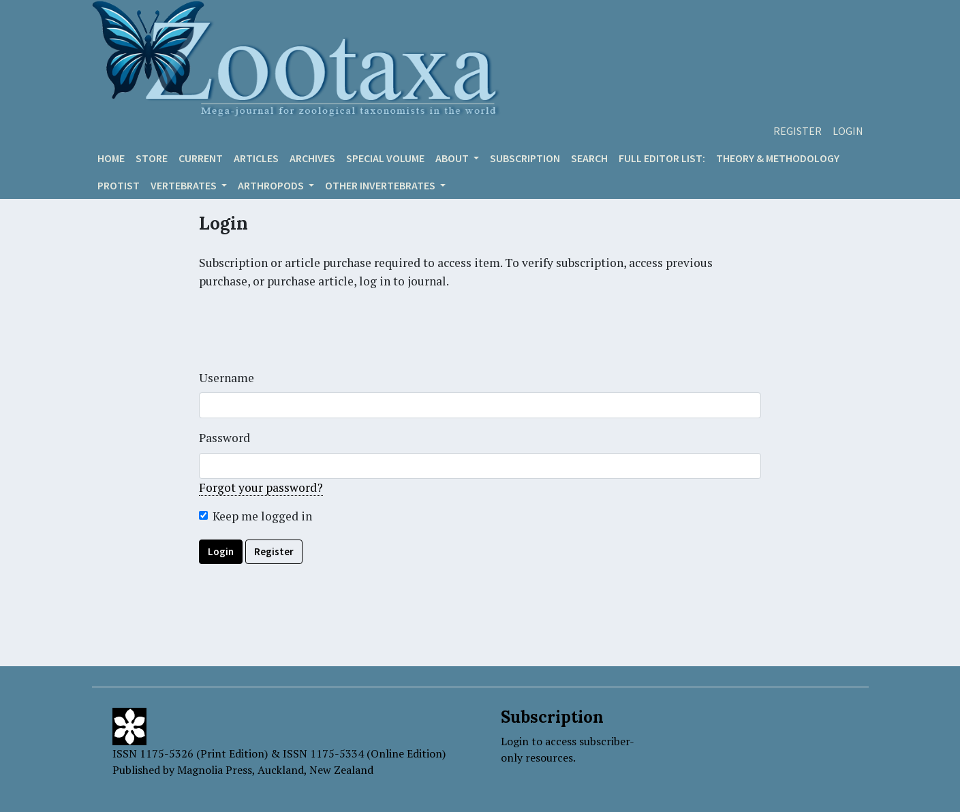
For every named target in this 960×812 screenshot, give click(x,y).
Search (589, 158)
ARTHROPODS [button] (272, 185)
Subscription (525, 158)
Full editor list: (662, 158)
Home (111, 158)
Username (226, 378)
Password (224, 438)
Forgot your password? (261, 487)
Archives (312, 158)
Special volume (385, 158)
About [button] (453, 158)
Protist (118, 185)
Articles (256, 158)
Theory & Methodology (777, 158)
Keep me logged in (262, 516)
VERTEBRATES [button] (185, 185)
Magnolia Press (214, 769)
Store (152, 158)
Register (797, 131)
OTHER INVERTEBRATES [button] (381, 185)
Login (848, 131)
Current (201, 158)
